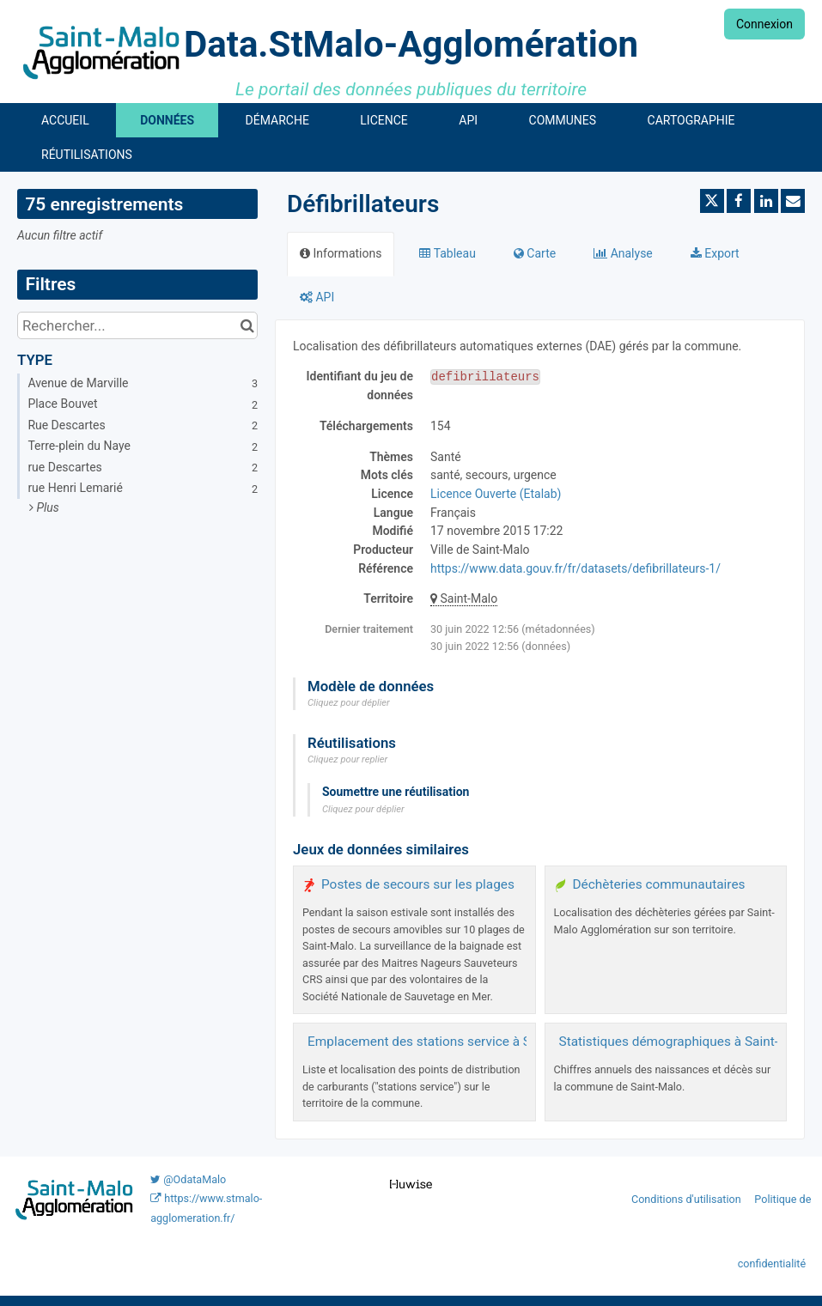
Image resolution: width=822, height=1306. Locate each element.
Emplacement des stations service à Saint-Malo (446, 1041)
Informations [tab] (340, 253)
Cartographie (691, 120)
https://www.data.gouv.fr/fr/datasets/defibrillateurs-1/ (575, 568)
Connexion (764, 24)
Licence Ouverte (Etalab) (495, 494)
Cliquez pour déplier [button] (348, 702)
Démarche (277, 120)
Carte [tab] (535, 253)
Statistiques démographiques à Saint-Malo (683, 1041)
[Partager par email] (793, 201)
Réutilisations (86, 154)
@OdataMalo (188, 1179)
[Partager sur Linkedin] (766, 201)
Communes (563, 120)
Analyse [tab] (623, 253)
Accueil (65, 120)
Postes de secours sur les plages (418, 884)
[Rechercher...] (137, 325)
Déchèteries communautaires (659, 884)
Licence (383, 120)
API (468, 120)
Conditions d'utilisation (687, 1199)
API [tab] (317, 297)
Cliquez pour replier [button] (347, 759)
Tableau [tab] (447, 253)
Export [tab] (715, 253)
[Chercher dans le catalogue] (247, 325)
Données (167, 120)
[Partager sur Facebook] (739, 201)
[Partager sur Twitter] (712, 201)
